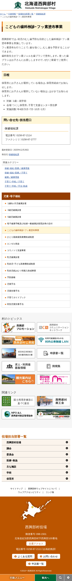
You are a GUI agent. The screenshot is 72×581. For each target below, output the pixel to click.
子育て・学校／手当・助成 (16, 185)
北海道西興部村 (34, 5)
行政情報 (12, 13)
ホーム (3, 13)
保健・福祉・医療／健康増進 (17, 168)
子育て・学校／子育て (14, 181)
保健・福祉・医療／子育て (16, 172)
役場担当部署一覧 (25, 13)
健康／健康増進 (12, 177)
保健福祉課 (40, 13)
